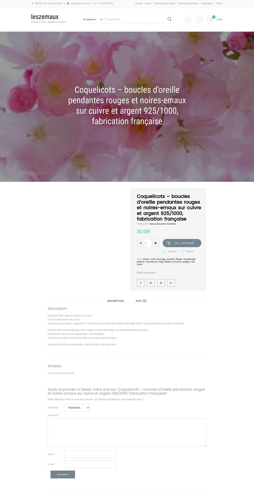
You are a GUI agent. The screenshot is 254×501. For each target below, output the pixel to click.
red (193, 261)
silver (140, 263)
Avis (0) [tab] (141, 300)
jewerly (141, 261)
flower (179, 258)
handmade (190, 258)
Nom (51, 453)
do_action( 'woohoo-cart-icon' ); (184, 244)
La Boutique (207, 3)
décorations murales (164, 3)
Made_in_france (173, 261)
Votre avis (53, 414)
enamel (171, 258)
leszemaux (45, 17)
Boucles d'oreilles (166, 223)
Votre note (53, 407)
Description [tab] (115, 300)
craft (152, 258)
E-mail (51, 463)
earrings (160, 258)
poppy (186, 261)
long (161, 261)
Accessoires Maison (188, 3)
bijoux (148, 3)
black (146, 258)
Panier (219, 3)
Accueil (139, 3)
